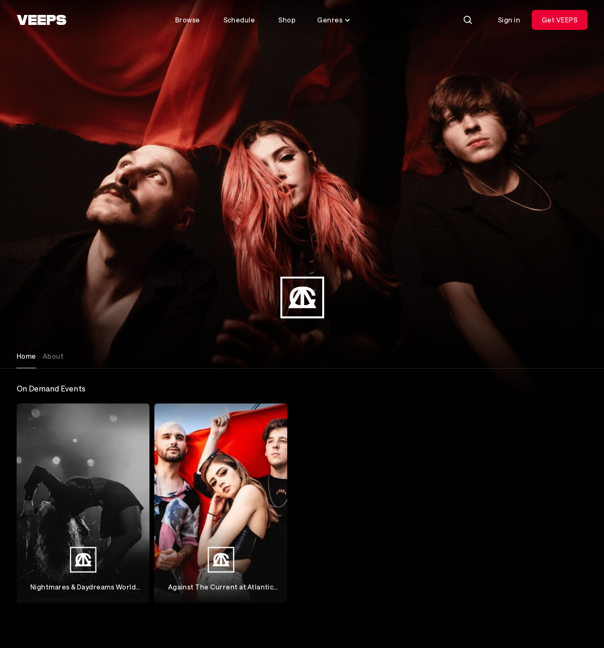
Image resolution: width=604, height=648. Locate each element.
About (53, 356)
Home (26, 356)
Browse (187, 20)
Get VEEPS (559, 20)
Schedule (239, 20)
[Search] (468, 20)
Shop (287, 20)
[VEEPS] (41, 20)
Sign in (509, 20)
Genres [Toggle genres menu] (334, 20)
